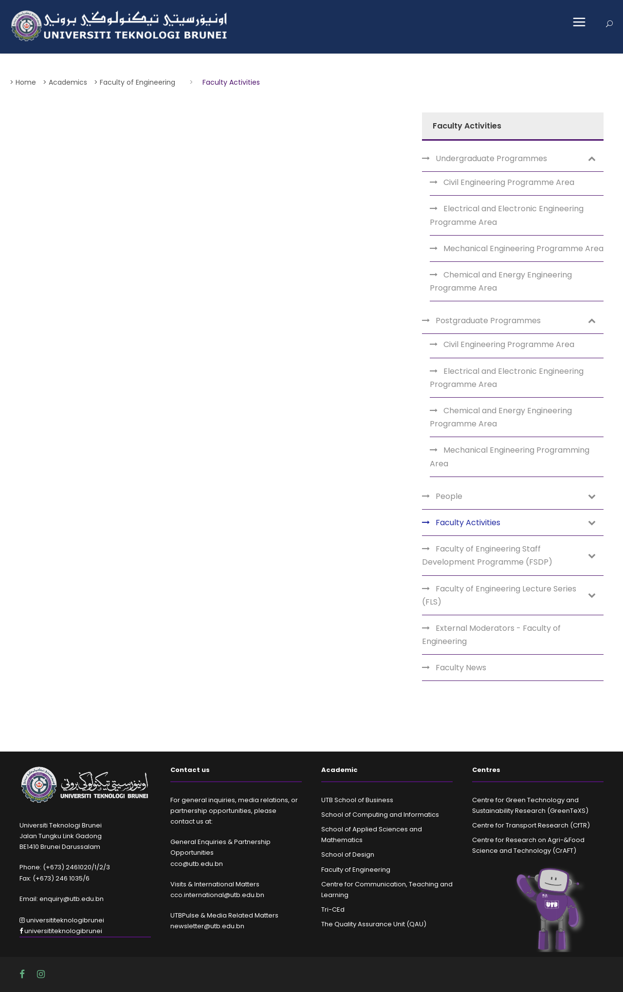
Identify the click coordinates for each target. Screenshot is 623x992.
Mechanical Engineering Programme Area (523, 248)
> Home (23, 82)
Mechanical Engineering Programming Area (509, 456)
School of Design (347, 854)
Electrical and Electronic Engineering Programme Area (507, 215)
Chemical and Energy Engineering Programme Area (501, 281)
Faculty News (461, 667)
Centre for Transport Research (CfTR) (531, 825)
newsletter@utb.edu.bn (207, 926)
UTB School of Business (357, 800)
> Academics (65, 82)
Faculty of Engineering (355, 869)
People (449, 496)
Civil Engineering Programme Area (508, 182)
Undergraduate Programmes (491, 158)
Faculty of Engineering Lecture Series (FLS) (499, 595)
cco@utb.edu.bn (196, 863)
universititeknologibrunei (61, 920)
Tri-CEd (333, 909)
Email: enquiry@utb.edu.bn (61, 898)
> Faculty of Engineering (134, 82)
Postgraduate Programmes (488, 320)
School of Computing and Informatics (380, 814)
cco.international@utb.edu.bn (217, 895)
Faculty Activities (468, 522)
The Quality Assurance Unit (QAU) (373, 924)
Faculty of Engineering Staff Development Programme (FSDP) (487, 555)
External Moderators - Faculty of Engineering (491, 635)
